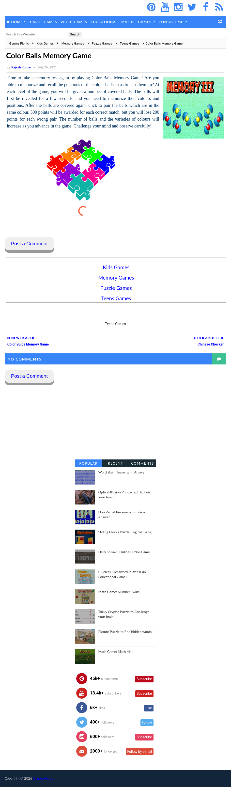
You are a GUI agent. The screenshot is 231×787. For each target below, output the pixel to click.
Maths (127, 22)
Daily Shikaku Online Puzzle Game (124, 552)
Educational (104, 22)
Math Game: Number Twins (119, 592)
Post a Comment (29, 243)
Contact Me (171, 22)
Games (145, 22)
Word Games (74, 22)
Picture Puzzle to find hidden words (125, 632)
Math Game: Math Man (116, 651)
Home (17, 22)
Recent (115, 463)
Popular (88, 463)
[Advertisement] (115, 424)
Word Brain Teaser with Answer (122, 472)
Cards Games (43, 22)
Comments (142, 463)
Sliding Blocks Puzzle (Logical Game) (125, 532)
